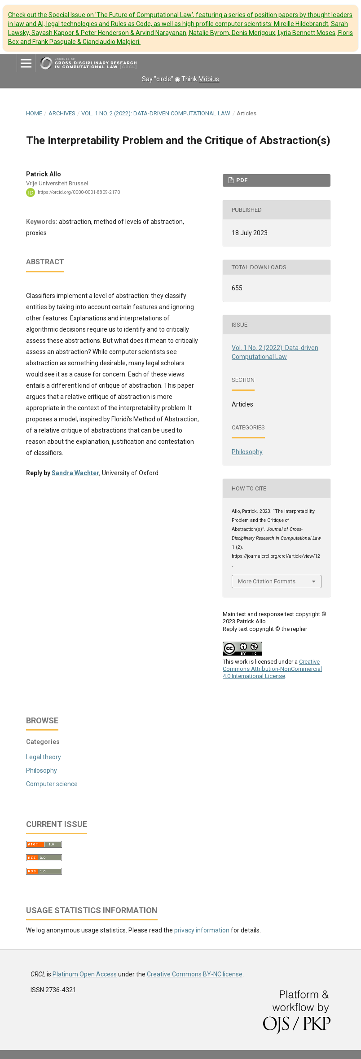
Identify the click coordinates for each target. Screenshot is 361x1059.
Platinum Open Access (85, 974)
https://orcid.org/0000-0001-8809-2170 (79, 192)
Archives (61, 113)
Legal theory (43, 757)
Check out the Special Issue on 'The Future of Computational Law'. (180, 28)
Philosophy (247, 451)
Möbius (208, 79)
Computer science (52, 784)
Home (34, 113)
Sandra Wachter (75, 473)
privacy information (201, 930)
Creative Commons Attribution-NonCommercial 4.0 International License (272, 669)
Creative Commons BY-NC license (194, 974)
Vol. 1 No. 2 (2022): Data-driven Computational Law (155, 113)
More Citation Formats (266, 581)
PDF (241, 180)
